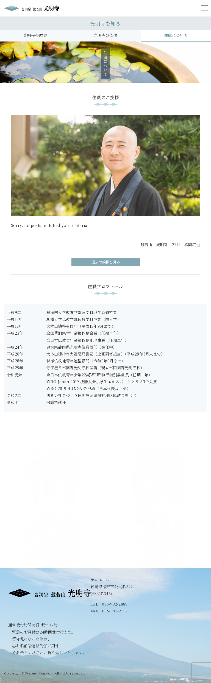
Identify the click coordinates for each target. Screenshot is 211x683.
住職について (176, 35)
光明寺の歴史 (35, 35)
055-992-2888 (114, 604)
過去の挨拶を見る (105, 262)
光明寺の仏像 (105, 35)
